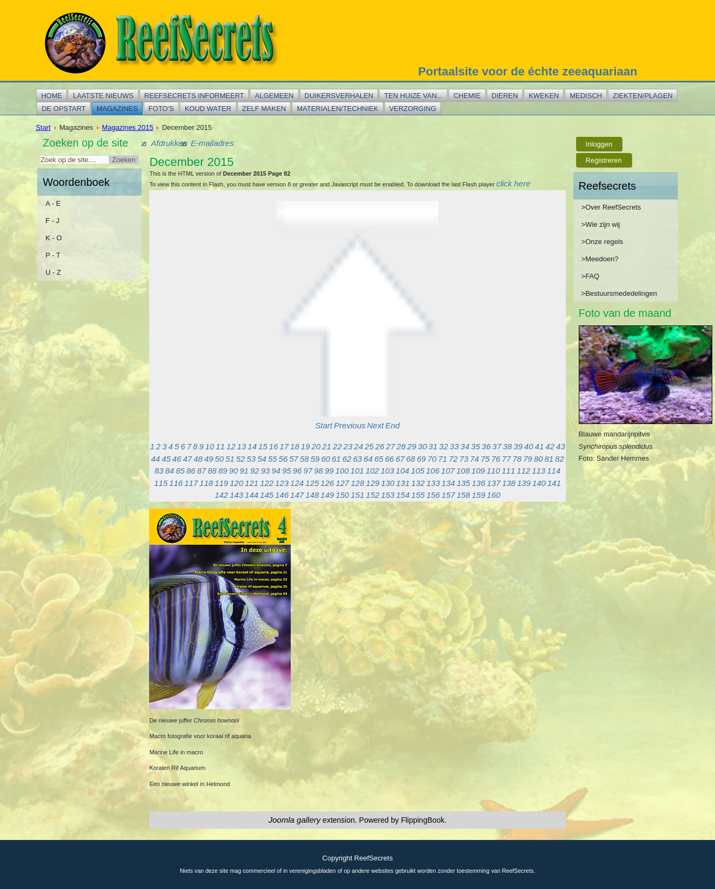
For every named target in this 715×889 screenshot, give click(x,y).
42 (550, 446)
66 (389, 458)
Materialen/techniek (337, 109)
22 (337, 446)
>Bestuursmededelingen (619, 293)
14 (252, 446)
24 (358, 446)
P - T (52, 255)
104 (402, 470)
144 (251, 494)
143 (236, 494)
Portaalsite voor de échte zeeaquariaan (527, 71)
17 (284, 446)
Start (43, 127)
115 (160, 483)
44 (155, 458)
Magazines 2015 (127, 127)
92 (255, 470)
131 (403, 483)
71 (442, 458)
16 (273, 446)
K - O (53, 238)
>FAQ (590, 276)
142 (221, 494)
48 (197, 458)
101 (357, 470)
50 (219, 458)
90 (233, 470)
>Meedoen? (600, 259)
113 (538, 470)
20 (316, 446)
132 (418, 483)
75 (485, 458)
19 (305, 446)
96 (297, 470)
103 (387, 470)
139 (524, 483)
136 (478, 483)
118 (206, 483)
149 (327, 494)
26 (379, 446)
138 (508, 483)
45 (166, 458)
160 (493, 494)
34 (464, 446)
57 (293, 458)
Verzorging (412, 109)
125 (312, 483)
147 (297, 494)
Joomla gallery (295, 819)
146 (282, 494)
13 (241, 446)
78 (517, 458)
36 (486, 446)
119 (221, 483)
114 (553, 470)
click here (513, 183)
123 (282, 483)
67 (400, 458)
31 (433, 446)
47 (187, 458)
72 (453, 458)
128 (357, 483)
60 (325, 458)
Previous (349, 425)
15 (263, 446)
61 (336, 458)
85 (180, 470)
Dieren (505, 96)
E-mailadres (212, 143)
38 (507, 446)
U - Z (53, 272)
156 (433, 494)
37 (496, 446)
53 (251, 458)
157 (448, 494)
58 (304, 458)
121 (251, 483)
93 (265, 470)
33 (454, 446)
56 (283, 458)
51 (230, 458)
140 (539, 483)
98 (318, 470)
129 (373, 483)
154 (403, 494)
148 (312, 494)
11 (220, 446)
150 (342, 494)
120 (236, 483)
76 (495, 458)
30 (422, 446)
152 (373, 494)
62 (347, 458)
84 (169, 470)
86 (190, 470)
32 (443, 446)
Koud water (208, 109)
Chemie (467, 96)
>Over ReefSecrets (611, 207)
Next (375, 425)
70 (432, 458)
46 (176, 458)
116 (176, 483)
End (392, 425)
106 (432, 470)
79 (527, 458)
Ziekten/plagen (642, 96)
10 (209, 446)
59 (315, 458)
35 (475, 446)
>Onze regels (602, 242)
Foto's (161, 109)
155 (418, 494)
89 (222, 470)
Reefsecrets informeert (194, 96)
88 (212, 470)
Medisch (586, 96)
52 (240, 458)
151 (357, 494)
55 (272, 458)
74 (474, 458)
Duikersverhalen (339, 96)
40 (529, 446)
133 (433, 483)
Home (51, 96)
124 (297, 483)
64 (368, 458)
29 (411, 446)
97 (307, 470)
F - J (52, 221)
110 (493, 470)
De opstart (63, 109)
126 (327, 483)
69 (421, 458)
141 (554, 483)
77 (506, 458)
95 (286, 470)
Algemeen (274, 96)
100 (342, 470)
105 (417, 470)
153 (388, 494)
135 (463, 483)
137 (493, 483)
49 (208, 458)
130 (388, 483)
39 (518, 446)
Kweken (544, 96)
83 (159, 470)
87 (201, 470)
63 (357, 458)
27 (390, 446)
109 (478, 470)
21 (326, 446)
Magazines (117, 109)
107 (447, 470)
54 (262, 458)
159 (478, 494)
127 (342, 483)
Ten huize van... (413, 96)
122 (267, 483)
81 (548, 458)
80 (538, 458)
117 (191, 483)
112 (523, 470)
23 (348, 446)
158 (463, 494)
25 (369, 446)
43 (560, 446)
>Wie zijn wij (600, 224)
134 (448, 483)
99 (329, 470)
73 (463, 458)
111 (508, 470)
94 (276, 470)
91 (244, 470)
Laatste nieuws (103, 96)
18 (294, 446)
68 (410, 458)
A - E (52, 203)
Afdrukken (169, 143)
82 (559, 458)
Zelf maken (264, 109)
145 (267, 494)
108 (462, 470)
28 (401, 446)
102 (372, 470)
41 (539, 446)
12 (231, 446)
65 (378, 458)
